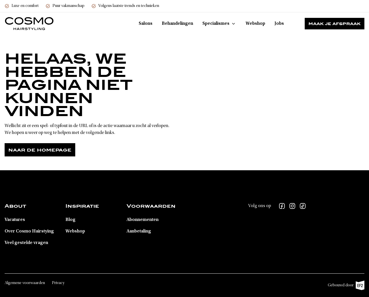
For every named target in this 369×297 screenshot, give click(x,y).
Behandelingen (177, 23)
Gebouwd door (346, 285)
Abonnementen (143, 219)
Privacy (58, 283)
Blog (70, 219)
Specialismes (219, 24)
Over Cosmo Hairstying (29, 231)
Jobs (279, 23)
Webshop (255, 23)
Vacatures (15, 219)
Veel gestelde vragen (26, 243)
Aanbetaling (139, 231)
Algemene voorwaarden (25, 283)
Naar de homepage (39, 150)
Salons (146, 23)
